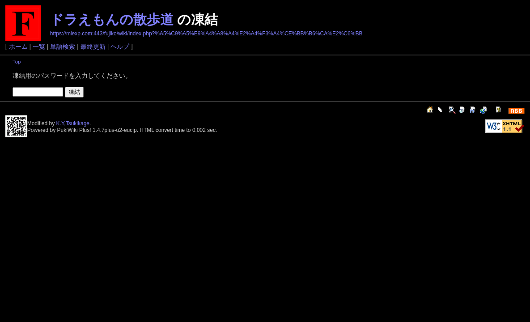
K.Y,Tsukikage (73, 123)
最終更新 (93, 46)
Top (17, 61)
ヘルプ (119, 46)
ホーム (18, 46)
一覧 (39, 46)
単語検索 (62, 46)
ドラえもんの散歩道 (112, 19)
